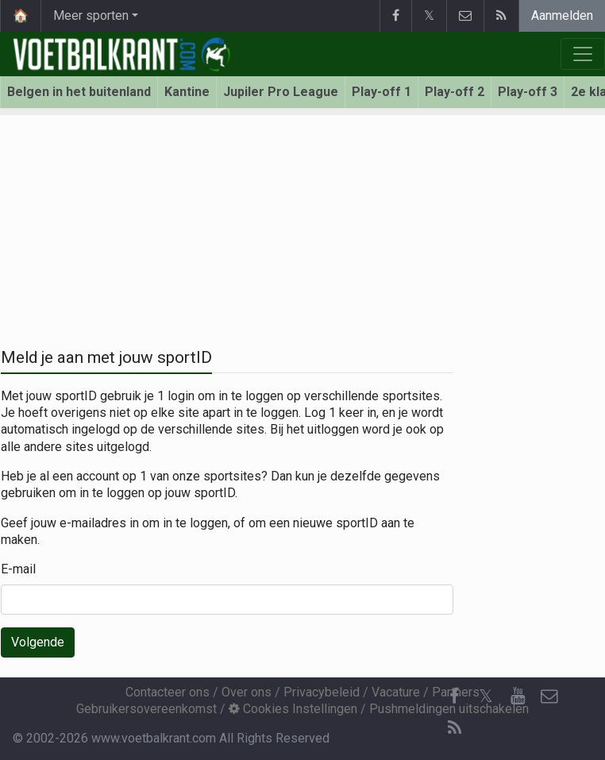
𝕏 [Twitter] (486, 696)
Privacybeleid (321, 692)
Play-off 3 (527, 91)
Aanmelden (562, 15)
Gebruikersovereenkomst (146, 708)
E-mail (18, 569)
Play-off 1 (381, 91)
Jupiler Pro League (280, 91)
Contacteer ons (167, 692)
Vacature (396, 692)
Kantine (187, 91)
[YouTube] (518, 696)
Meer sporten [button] (91, 15)
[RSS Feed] (454, 728)
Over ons (247, 692)
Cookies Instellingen (293, 708)
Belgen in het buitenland (79, 91)
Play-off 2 (454, 91)
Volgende (37, 642)
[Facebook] (454, 696)
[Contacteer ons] (549, 696)
